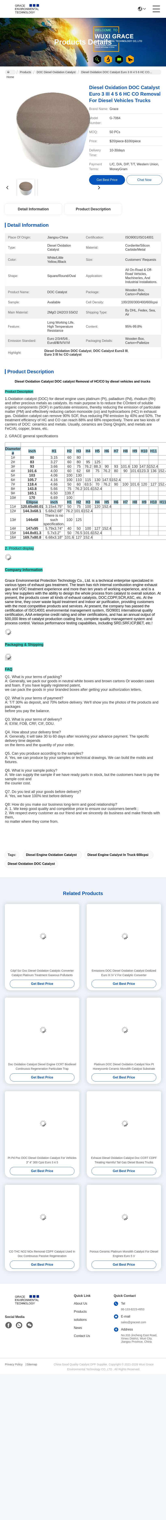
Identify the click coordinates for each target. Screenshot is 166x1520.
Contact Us (82, 1336)
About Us (80, 1303)
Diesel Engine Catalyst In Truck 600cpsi (118, 855)
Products (25, 72)
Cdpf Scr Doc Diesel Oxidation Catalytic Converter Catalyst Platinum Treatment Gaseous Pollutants (42, 973)
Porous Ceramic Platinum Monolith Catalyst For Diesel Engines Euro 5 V (124, 1254)
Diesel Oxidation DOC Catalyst (31, 863)
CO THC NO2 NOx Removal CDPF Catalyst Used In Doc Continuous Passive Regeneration (42, 1254)
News (78, 1328)
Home (10, 73)
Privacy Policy (14, 1364)
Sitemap (32, 1364)
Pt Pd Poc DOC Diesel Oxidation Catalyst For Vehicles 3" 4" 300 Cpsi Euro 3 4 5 (42, 1160)
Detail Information (33, 209)
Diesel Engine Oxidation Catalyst (51, 855)
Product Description (93, 209)
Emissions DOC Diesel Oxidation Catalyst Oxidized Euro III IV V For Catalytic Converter (124, 973)
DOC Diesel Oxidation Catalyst (56, 72)
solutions (80, 1319)
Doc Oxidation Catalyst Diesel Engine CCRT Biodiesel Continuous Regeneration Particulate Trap (42, 1066)
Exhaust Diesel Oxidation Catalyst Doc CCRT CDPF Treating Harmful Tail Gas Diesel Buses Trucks (124, 1160)
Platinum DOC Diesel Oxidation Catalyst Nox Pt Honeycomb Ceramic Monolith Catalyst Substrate (124, 1066)
